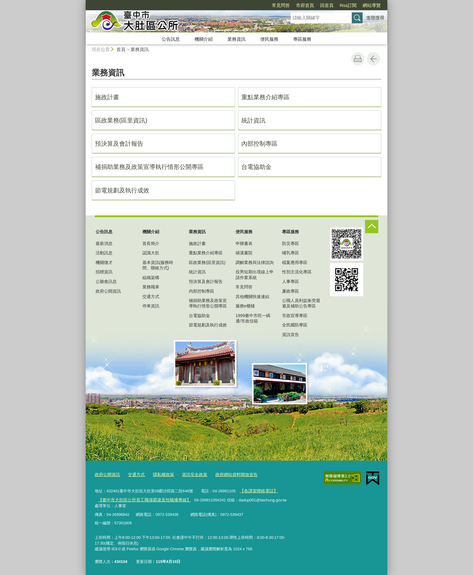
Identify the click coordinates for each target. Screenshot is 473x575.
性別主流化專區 (297, 271)
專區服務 (302, 39)
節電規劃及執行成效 (122, 190)
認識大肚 (150, 252)
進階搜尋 (375, 17)
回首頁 (327, 5)
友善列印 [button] (357, 58)
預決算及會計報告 (119, 143)
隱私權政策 (160, 474)
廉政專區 (290, 291)
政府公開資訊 (108, 291)
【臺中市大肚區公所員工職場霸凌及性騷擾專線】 (141, 498)
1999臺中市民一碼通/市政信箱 (253, 318)
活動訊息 (104, 252)
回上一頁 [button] (373, 58)
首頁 (120, 49)
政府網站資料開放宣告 (228, 474)
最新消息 (104, 243)
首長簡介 (150, 243)
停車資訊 (150, 305)
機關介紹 (204, 39)
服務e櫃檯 (245, 305)
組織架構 (150, 277)
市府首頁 (305, 5)
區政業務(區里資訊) (121, 120)
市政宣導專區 (294, 315)
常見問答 (281, 5)
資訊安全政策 (189, 474)
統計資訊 (253, 120)
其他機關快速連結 (252, 296)
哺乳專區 (290, 252)
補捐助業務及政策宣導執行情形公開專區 (149, 167)
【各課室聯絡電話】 (257, 490)
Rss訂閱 (348, 5)
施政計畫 (107, 97)
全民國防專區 (294, 324)
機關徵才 (104, 262)
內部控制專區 (259, 143)
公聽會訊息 (106, 281)
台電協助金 (256, 167)
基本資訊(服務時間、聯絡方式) (157, 265)
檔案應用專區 (294, 262)
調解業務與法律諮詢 (255, 262)
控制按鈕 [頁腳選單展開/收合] (371, 226)
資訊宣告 (290, 334)
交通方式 (150, 296)
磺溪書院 (244, 252)
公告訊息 (171, 39)
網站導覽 (372, 5)
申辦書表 (244, 243)
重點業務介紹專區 (265, 97)
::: (83, 2)
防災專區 (290, 243)
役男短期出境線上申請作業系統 (255, 274)
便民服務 (269, 39)
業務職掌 (150, 286)
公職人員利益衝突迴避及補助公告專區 (301, 303)
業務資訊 (236, 39)
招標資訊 (104, 271)
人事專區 (290, 281)
